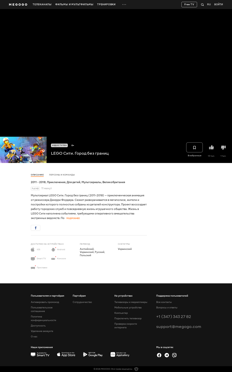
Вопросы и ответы (166, 307)
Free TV (189, 4)
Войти (218, 4)
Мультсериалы (91, 182)
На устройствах (123, 295)
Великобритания (113, 182)
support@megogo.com (178, 326)
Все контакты (164, 302)
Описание (37, 174)
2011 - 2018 (38, 182)
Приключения (56, 182)
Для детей (73, 182)
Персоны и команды (62, 174)
